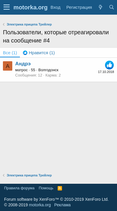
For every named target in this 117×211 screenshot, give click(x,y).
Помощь (46, 188)
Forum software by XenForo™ (56, 199)
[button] (6, 7)
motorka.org (40, 205)
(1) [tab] (10, 52)
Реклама (62, 205)
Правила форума (19, 188)
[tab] (39, 52)
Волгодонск (48, 70)
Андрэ (23, 64)
